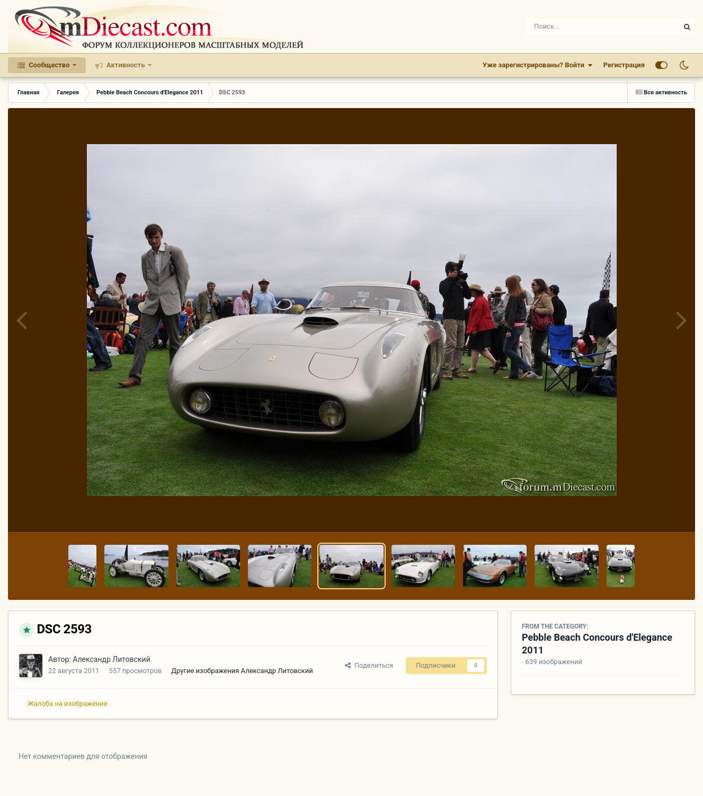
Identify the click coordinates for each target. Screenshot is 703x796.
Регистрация (624, 65)
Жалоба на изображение (68, 703)
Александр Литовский (111, 659)
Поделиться (369, 665)
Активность (126, 65)
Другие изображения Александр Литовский (242, 671)
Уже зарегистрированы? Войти (538, 65)
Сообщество (49, 65)
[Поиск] (583, 26)
